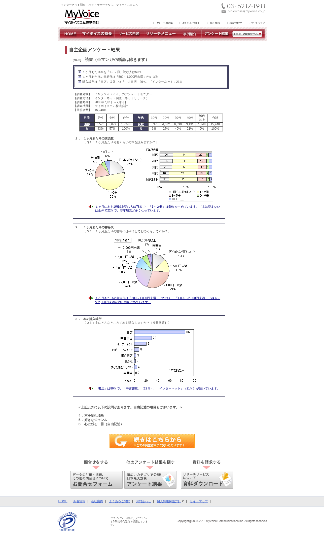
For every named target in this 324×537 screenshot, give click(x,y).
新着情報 (79, 501)
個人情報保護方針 (169, 501)
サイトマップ (199, 501)
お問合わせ (143, 501)
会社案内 (97, 501)
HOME (62, 501)
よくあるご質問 (119, 501)
